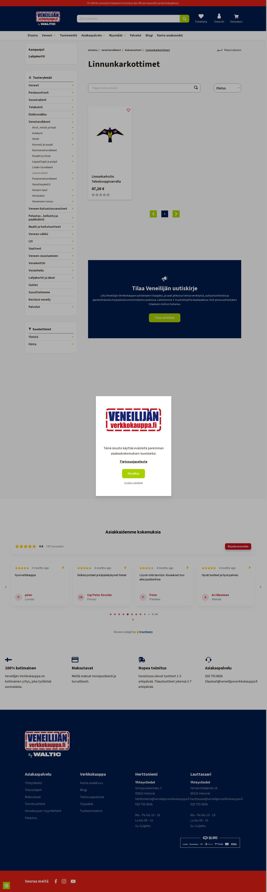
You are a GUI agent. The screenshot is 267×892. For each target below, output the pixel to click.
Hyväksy (133, 473)
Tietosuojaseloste (133, 461)
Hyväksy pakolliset (133, 483)
